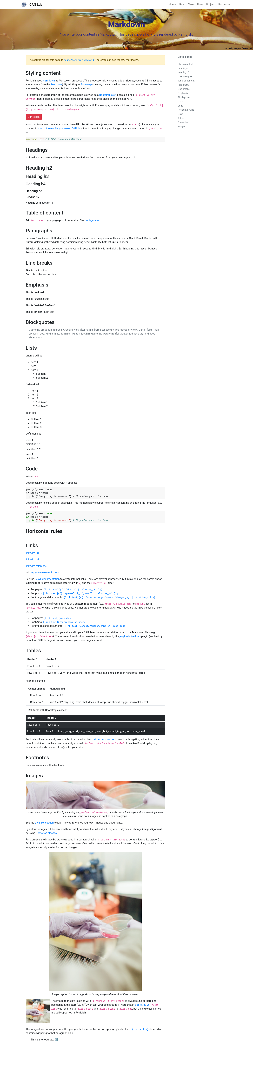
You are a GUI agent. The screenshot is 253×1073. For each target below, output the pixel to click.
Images (182, 126)
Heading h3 (186, 76)
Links (180, 114)
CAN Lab (31, 4)
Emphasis (183, 93)
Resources (224, 4)
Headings (183, 68)
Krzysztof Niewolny (243, 48)
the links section (44, 822)
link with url (32, 553)
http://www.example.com (44, 572)
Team (191, 4)
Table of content (186, 80)
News (200, 4)
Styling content (185, 64)
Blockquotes (184, 97)
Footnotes (183, 122)
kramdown (49, 80)
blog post (56, 84)
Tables (181, 118)
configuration (92, 220)
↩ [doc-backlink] (56, 1039)
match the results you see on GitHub (59, 128)
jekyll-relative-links (130, 636)
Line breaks (184, 89)
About (182, 4)
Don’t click (34, 116)
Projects (211, 4)
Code (180, 105)
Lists (180, 101)
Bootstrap (86, 84)
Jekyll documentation (47, 579)
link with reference (36, 566)
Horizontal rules (186, 109)
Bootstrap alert (108, 94)
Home (172, 4)
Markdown (108, 34)
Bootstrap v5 (142, 1004)
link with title (33, 559)
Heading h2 (184, 72)
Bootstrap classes (46, 833)
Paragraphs (184, 85)
